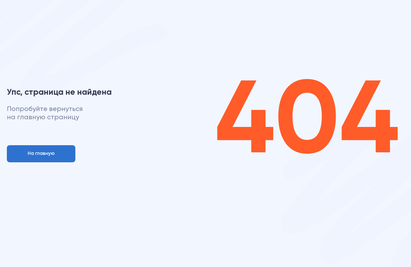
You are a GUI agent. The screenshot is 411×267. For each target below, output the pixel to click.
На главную (41, 153)
